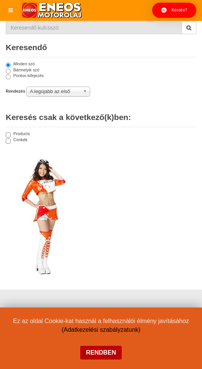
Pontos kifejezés (25, 76)
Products (18, 134)
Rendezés (15, 91)
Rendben (101, 352)
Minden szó (20, 64)
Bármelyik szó (22, 70)
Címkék (16, 140)
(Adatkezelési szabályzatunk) (101, 329)
